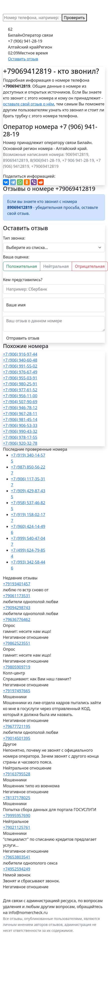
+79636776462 (16, 619)
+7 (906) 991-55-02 (20, 366)
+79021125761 (16, 827)
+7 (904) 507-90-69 (20, 401)
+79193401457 (16, 584)
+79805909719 (16, 667)
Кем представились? (22, 279)
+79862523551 (16, 643)
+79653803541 (16, 857)
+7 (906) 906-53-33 (20, 425)
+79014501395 (16, 738)
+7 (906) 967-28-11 (20, 413)
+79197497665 (16, 690)
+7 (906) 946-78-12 (20, 407)
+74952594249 (16, 869)
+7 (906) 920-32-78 (20, 443)
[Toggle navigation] (98, 7)
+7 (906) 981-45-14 (20, 419)
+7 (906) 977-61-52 (20, 390)
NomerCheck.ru (21, 6)
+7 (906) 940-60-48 (20, 360)
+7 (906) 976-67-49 (20, 372)
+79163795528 (16, 774)
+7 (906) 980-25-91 (20, 384)
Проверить (74, 17)
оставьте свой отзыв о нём (28, 104)
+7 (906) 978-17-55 (20, 437)
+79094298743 (16, 607)
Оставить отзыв (23, 59)
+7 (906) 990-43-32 (20, 431)
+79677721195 (16, 726)
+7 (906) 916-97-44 (20, 354)
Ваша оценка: (16, 257)
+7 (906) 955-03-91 (20, 378)
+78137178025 (16, 797)
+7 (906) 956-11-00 (20, 395)
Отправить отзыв (22, 338)
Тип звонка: (14, 238)
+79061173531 (16, 595)
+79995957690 (16, 815)
